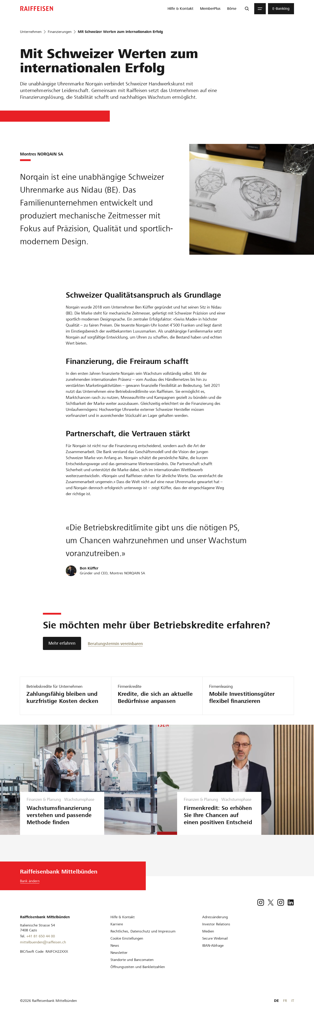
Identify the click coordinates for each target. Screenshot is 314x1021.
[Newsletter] (119, 952)
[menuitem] (180, 8)
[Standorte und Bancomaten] (132, 960)
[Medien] (208, 931)
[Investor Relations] (216, 924)
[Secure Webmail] (215, 938)
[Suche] (247, 8)
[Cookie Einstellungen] (126, 938)
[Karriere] (116, 924)
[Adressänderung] (215, 917)
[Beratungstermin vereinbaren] (115, 643)
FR (285, 1001)
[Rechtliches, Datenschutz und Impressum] (143, 931)
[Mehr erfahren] (62, 643)
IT (292, 1001)
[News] (114, 945)
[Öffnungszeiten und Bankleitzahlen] (137, 967)
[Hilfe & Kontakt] (122, 917)
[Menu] (260, 8)
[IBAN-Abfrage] (213, 945)
